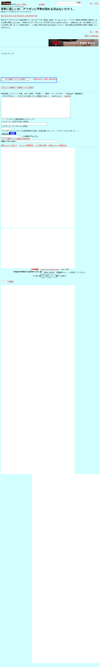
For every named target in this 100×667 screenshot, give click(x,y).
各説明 (67, 96)
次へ (91, 3)
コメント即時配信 (26, 149)
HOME (18, 4)
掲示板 (24, 4)
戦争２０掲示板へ (92, 36)
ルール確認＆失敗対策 (21, 143)
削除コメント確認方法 (58, 149)
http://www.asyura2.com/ (50, 273)
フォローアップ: (7, 53)
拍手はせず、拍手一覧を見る (45, 79)
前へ (97, 3)
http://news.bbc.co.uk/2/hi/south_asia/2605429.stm (19, 16)
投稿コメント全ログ (9, 149)
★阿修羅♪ (42, 4)
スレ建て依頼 (41, 149)
